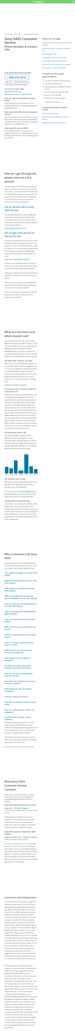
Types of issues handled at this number (56, 64)
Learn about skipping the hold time (17, 259)
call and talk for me (27, 491)
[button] (73, 1)
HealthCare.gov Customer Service (54, 123)
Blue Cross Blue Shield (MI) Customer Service (55, 118)
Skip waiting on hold (11, 94)
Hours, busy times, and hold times (54, 61)
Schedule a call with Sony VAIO (15, 385)
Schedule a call (26, 94)
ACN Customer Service (50, 113)
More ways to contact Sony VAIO (53, 68)
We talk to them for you (12, 91)
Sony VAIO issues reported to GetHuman (19, 747)
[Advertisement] (21, 155)
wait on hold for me (11, 494)
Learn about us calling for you (15, 228)
